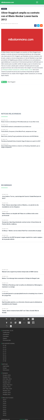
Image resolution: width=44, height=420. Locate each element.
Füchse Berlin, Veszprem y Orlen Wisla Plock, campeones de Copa (19, 131)
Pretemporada (7, 340)
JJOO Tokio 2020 (7, 388)
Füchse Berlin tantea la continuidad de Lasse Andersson (16, 126)
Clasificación (6, 332)
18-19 (4, 359)
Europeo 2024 (7, 381)
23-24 (4, 349)
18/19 (4, 415)
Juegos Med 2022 (7, 385)
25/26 (4, 401)
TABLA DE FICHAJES (7, 398)
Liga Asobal (6, 366)
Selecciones (6, 370)
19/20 (4, 413)
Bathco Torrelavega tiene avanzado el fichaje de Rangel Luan (20, 278)
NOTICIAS (4, 364)
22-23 (4, 351)
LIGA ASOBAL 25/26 (7, 330)
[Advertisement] (21, 97)
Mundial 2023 (6, 383)
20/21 (4, 411)
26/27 (4, 399)
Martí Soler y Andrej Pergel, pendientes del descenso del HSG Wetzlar (20, 136)
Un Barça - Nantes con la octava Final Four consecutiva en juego (21, 230)
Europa (5, 368)
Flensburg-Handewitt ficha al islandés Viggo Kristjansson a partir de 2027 (20, 141)
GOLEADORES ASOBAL (8, 343)
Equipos (5, 338)
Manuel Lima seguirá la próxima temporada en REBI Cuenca (20, 271)
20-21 (4, 355)
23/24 (4, 405)
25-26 (4, 345)
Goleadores (6, 334)
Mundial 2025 (6, 377)
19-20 (4, 357)
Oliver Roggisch (11, 82)
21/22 (4, 409)
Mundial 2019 (6, 394)
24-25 (4, 347)
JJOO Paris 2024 (7, 379)
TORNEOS (4, 373)
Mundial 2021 (6, 390)
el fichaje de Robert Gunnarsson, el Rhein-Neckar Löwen (17, 69)
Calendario (6, 336)
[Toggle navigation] (37, 2)
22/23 (4, 407)
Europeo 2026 (7, 375)
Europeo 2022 (7, 387)
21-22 (4, 353)
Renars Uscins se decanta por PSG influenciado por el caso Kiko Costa (20, 121)
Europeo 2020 (7, 392)
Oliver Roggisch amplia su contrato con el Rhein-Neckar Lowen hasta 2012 (20, 16)
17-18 (4, 361)
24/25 (4, 403)
